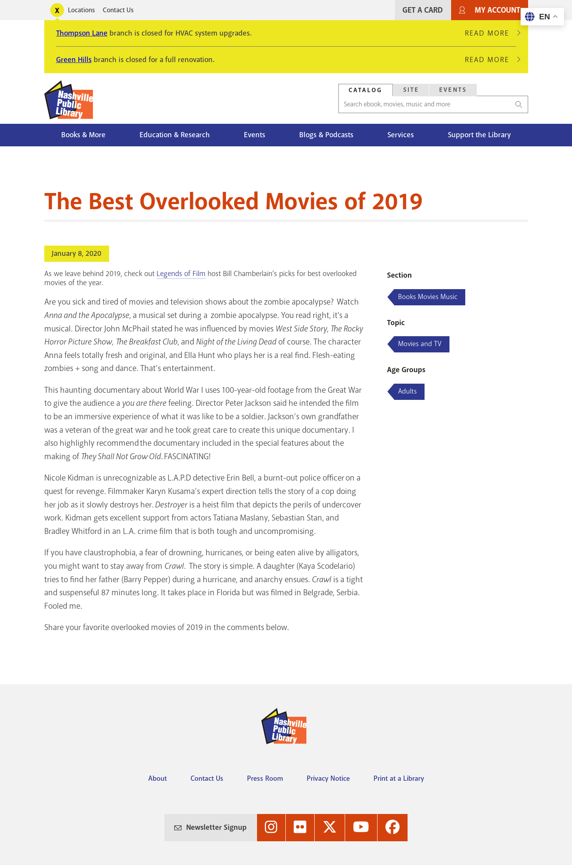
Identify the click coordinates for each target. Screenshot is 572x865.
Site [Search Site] (411, 90)
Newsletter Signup (216, 827)
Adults (407, 391)
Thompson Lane (82, 33)
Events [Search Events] (453, 90)
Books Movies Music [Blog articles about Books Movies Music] (427, 296)
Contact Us (118, 10)
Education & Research (175, 135)
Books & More (83, 135)
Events (254, 135)
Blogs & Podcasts (326, 135)
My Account (497, 10)
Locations (81, 10)
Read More (490, 33)
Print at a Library (399, 778)
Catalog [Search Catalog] (366, 90)
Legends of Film (181, 273)
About (157, 778)
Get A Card (422, 10)
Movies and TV (420, 343)
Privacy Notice (328, 778)
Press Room (265, 778)
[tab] (365, 90)
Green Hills (74, 59)
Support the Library (479, 135)
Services (400, 135)
